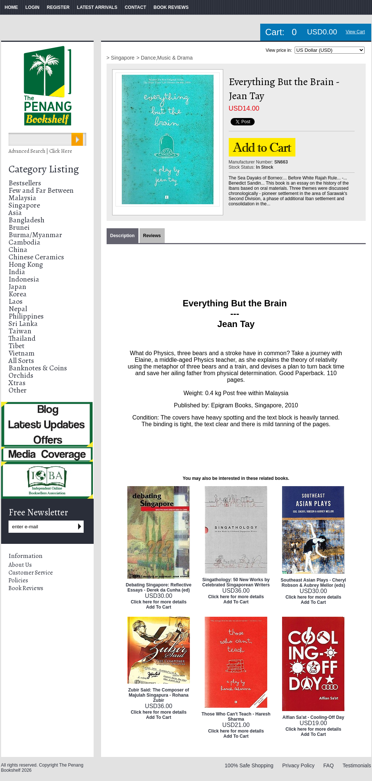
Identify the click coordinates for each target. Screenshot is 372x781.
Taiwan (20, 331)
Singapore (24, 205)
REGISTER (58, 7)
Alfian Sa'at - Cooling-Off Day (313, 717)
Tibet (16, 346)
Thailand (22, 338)
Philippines (26, 316)
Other (18, 390)
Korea (18, 294)
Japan (17, 287)
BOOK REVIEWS (171, 7)
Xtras (17, 383)
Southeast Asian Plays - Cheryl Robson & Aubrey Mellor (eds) (313, 583)
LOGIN (33, 7)
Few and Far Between (41, 190)
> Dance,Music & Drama (164, 58)
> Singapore (121, 58)
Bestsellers (25, 183)
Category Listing (44, 169)
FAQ (329, 765)
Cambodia (24, 242)
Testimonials (356, 765)
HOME (11, 7)
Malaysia (22, 198)
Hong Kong (26, 264)
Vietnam (21, 353)
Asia (15, 213)
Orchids (21, 375)
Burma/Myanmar (35, 235)
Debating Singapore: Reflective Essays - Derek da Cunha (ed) (158, 587)
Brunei (19, 227)
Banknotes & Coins (38, 368)
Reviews (152, 235)
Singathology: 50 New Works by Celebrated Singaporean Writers (236, 582)
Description (122, 235)
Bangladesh (26, 220)
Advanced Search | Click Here (40, 151)
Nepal (18, 309)
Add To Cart (158, 607)
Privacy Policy (298, 765)
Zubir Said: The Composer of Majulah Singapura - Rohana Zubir (158, 695)
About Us (20, 565)
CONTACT (135, 7)
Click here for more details (159, 602)
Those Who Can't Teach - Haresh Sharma (236, 716)
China (18, 250)
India (17, 272)
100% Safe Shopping (249, 765)
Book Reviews (26, 588)
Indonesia (24, 279)
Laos (16, 301)
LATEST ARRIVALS (97, 7)
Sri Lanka (23, 324)
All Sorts (21, 361)
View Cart (355, 31)
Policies (18, 580)
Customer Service (31, 573)
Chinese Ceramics (36, 257)
